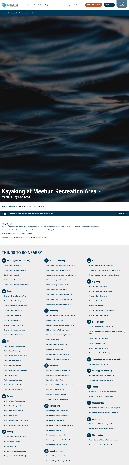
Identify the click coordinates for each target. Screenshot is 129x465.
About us (75, 5)
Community (67, 5)
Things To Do (38, 5)
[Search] (107, 5)
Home (3, 206)
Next (126, 213)
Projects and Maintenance (52, 5)
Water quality (14, 13)
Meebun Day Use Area (16, 197)
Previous (2, 213)
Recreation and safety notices (27, 13)
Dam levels (6, 13)
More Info (121, 213)
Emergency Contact (92, 5)
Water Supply (27, 5)
